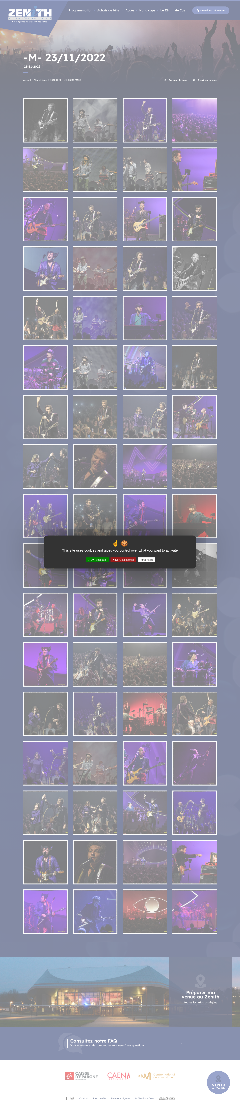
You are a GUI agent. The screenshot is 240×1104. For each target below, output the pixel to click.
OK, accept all (97, 559)
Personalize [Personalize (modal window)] (147, 559)
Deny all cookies (123, 559)
